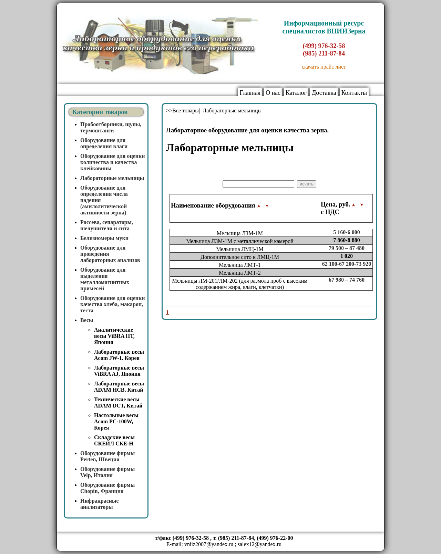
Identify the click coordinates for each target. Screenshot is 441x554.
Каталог (296, 92)
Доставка (324, 92)
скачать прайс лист (324, 67)
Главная (249, 92)
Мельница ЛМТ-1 (239, 265)
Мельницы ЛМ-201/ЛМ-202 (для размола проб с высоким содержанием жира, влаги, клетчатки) (240, 284)
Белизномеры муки (104, 238)
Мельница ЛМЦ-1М (239, 249)
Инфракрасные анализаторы (99, 504)
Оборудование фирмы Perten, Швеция (107, 456)
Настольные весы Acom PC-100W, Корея (116, 421)
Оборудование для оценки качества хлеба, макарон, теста (112, 304)
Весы (86, 320)
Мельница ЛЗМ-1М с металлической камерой (240, 241)
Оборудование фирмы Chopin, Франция (107, 488)
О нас (273, 92)
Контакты (354, 92)
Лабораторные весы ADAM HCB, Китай (119, 387)
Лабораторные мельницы (112, 178)
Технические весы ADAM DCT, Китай (118, 402)
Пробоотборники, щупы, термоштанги (111, 127)
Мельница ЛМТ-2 (239, 273)
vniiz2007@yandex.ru (208, 544)
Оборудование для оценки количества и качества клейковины (112, 162)
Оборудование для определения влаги (103, 143)
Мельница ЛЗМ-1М (240, 233)
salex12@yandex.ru (259, 544)
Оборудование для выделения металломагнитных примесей (104, 279)
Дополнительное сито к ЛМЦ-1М (240, 257)
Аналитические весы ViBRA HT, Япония (114, 336)
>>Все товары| (183, 110)
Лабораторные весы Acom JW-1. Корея (119, 355)
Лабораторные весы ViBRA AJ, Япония (119, 371)
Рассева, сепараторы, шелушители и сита (106, 225)
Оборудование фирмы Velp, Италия (107, 472)
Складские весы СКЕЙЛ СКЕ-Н (114, 440)
